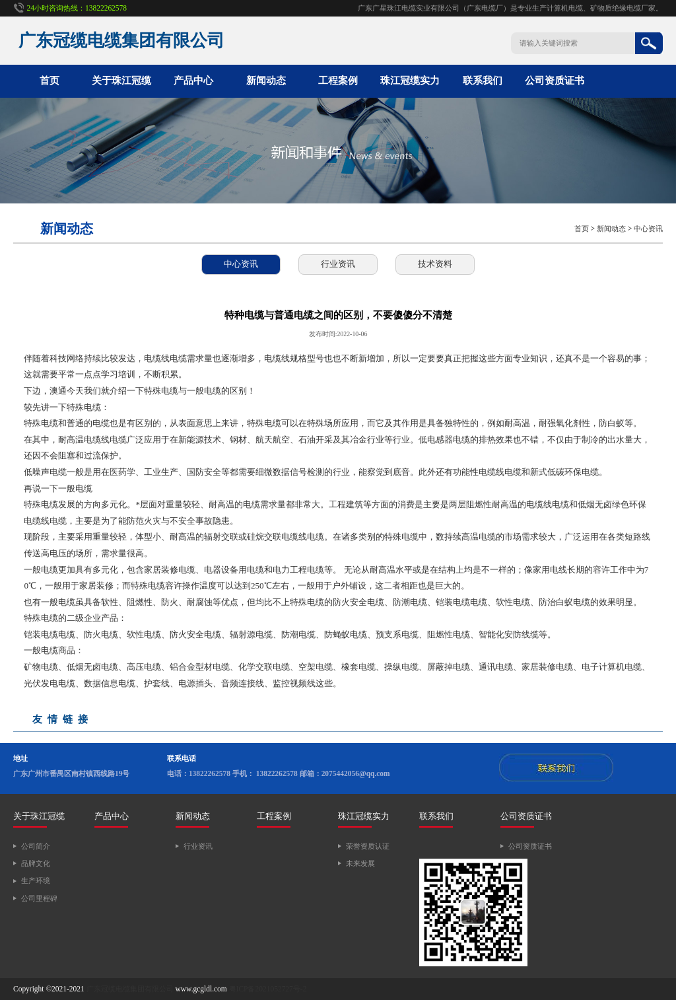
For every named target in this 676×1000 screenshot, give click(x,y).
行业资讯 (338, 264)
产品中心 (193, 80)
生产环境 (35, 880)
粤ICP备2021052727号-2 (268, 989)
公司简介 (35, 846)
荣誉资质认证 (367, 846)
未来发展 (360, 863)
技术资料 (435, 264)
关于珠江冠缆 (121, 80)
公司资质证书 (554, 80)
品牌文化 (35, 863)
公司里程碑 (39, 898)
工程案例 (338, 80)
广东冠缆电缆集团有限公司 (130, 989)
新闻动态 (266, 80)
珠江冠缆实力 (410, 80)
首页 (49, 80)
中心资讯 (648, 228)
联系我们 (482, 80)
